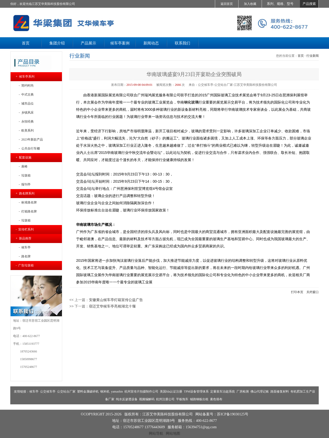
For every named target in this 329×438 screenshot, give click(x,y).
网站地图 (173, 433)
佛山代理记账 (259, 391)
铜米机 (104, 391)
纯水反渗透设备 (127, 399)
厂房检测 (242, 391)
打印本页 (297, 292)
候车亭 (34, 391)
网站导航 (156, 433)
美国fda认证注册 (171, 391)
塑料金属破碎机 (88, 391)
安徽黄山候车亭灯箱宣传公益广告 (116, 300)
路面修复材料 (279, 391)
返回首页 (227, 4)
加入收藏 (250, 4)
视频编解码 (146, 399)
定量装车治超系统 (222, 391)
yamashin (117, 391)
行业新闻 (312, 56)
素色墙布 (216, 399)
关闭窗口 (312, 292)
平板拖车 (182, 399)
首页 (301, 56)
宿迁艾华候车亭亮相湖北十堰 (112, 306)
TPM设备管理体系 (196, 391)
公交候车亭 (48, 391)
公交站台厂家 (66, 391)
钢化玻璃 (191, 102)
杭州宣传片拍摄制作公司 (141, 391)
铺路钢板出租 (199, 399)
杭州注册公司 (165, 399)
